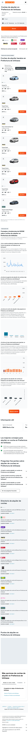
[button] (2, 2)
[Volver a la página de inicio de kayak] (9, 2)
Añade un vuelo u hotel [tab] (9, 682)
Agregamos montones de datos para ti (14, 727)
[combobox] (6, 14)
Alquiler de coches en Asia (18, 706)
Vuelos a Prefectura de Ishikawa (11, 693)
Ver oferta (22, 90)
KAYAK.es (4, 706)
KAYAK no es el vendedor (14, 725)
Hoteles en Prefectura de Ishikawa (12, 695)
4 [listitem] (3, 109)
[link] (14, 411)
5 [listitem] (3, 130)
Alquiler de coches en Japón (13, 707)
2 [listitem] (3, 88)
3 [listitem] (6, 130)
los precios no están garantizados (13, 720)
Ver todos (12, 513)
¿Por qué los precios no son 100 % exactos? (14, 730)
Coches (9, 706)
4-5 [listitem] (9, 88)
